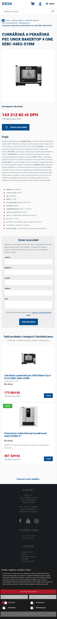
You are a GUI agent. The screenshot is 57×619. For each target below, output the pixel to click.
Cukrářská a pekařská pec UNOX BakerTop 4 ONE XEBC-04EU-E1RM (27, 25)
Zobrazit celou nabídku (28, 479)
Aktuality (24, 559)
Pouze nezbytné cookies (14, 597)
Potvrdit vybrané (42, 597)
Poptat (48, 396)
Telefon (7, 288)
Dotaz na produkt (16, 127)
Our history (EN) (27, 561)
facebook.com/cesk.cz (28, 512)
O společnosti (27, 552)
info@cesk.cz (31, 509)
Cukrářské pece (23, 23)
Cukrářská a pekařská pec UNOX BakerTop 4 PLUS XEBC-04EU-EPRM (27, 377)
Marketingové (41, 608)
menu (50, 4)
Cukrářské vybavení (32, 20)
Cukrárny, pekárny (17, 20)
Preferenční (40, 602)
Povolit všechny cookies (28, 592)
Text (6, 299)
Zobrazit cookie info (28, 614)
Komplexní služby (28, 557)
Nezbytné (11, 602)
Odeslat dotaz (28, 322)
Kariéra (24, 554)
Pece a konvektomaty (9, 23)
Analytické (11, 608)
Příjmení (8, 268)
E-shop (7, 20)
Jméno (7, 257)
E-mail (7, 278)
